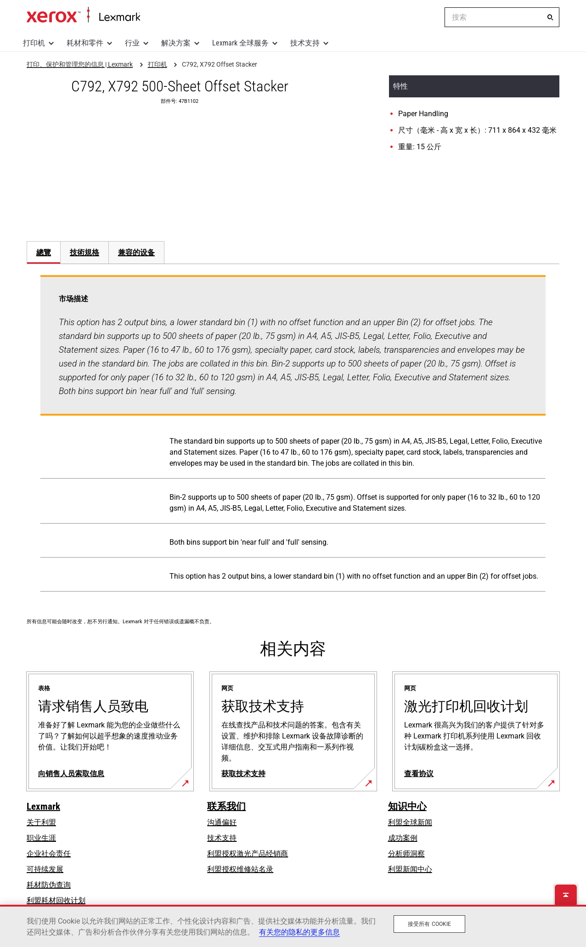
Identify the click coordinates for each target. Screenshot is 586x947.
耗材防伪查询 (49, 884)
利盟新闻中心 (410, 869)
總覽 (43, 252)
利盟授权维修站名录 (240, 869)
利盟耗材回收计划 (56, 900)
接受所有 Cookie (429, 924)
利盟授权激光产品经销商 (247, 853)
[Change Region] (431, 17)
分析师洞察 (406, 853)
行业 (132, 43)
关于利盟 (41, 822)
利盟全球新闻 (410, 822)
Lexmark (43, 806)
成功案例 (402, 838)
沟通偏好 (222, 822)
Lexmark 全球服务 (240, 43)
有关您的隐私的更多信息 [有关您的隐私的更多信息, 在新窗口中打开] (299, 932)
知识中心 (407, 806)
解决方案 (176, 43)
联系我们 (226, 806)
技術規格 (84, 252)
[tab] (43, 252)
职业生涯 (41, 838)
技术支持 (305, 43)
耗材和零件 (85, 43)
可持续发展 (45, 869)
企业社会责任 (49, 853)
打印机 (34, 43)
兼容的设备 (136, 252)
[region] (293, 926)
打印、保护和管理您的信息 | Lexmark (83, 15)
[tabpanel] (293, 435)
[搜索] (550, 17)
